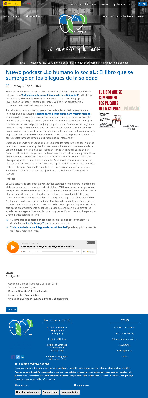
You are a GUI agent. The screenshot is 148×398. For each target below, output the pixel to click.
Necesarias (22, 385)
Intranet (133, 4)
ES (140, 4)
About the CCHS (12, 17)
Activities (83, 4)
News (93, 4)
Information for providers (124, 339)
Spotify (29, 223)
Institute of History (57, 339)
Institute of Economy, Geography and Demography (57, 330)
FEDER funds (124, 344)
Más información (46, 379)
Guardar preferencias (27, 392)
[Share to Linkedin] (22, 357)
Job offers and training (132, 16)
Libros (9, 272)
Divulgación (12, 276)
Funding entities (124, 350)
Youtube (46, 223)
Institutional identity (124, 333)
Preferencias (83, 385)
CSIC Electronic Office (124, 327)
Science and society (35, 17)
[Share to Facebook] (13, 357)
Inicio (22, 62)
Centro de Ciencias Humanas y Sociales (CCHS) (33, 283)
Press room (104, 4)
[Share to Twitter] (18, 357)
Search (73, 4)
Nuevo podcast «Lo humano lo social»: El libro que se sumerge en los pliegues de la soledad (79, 62)
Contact (124, 356)
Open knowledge (110, 16)
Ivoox (37, 223)
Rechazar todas (69, 392)
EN (144, 4)
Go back (11, 309)
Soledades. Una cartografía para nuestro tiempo (62, 113)
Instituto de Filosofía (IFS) (22, 287)
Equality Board (119, 4)
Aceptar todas (50, 392)
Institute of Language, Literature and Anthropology (57, 347)
